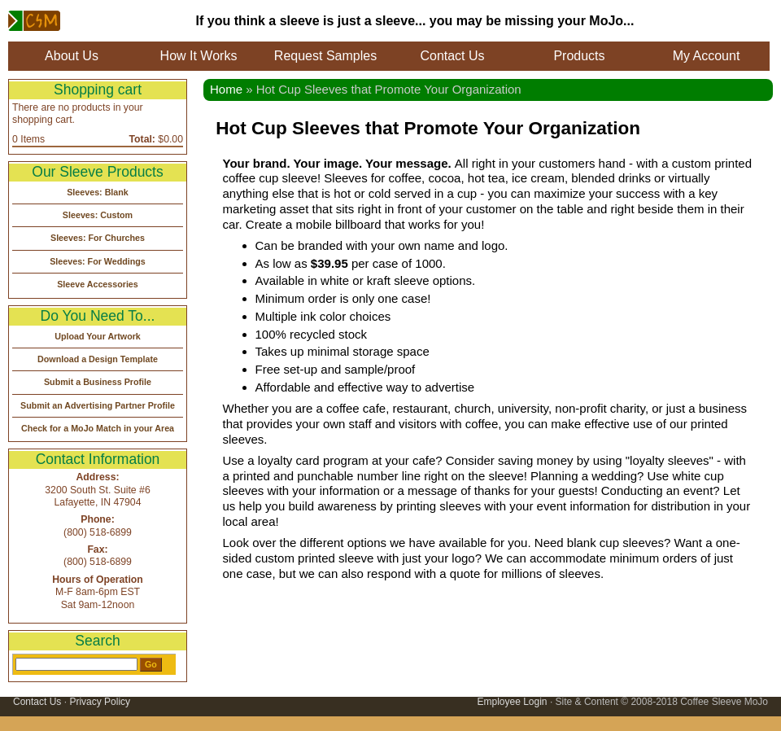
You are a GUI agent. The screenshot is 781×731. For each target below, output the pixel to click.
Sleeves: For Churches (97, 238)
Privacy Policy (99, 701)
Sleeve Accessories (97, 284)
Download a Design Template (97, 359)
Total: (142, 139)
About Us (71, 56)
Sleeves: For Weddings (98, 261)
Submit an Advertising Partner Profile (97, 405)
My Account (706, 56)
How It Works (199, 56)
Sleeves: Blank (98, 192)
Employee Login (512, 701)
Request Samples (325, 56)
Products (578, 56)
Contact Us (452, 56)
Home (226, 89)
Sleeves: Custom (98, 215)
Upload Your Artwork (98, 336)
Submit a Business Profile (97, 382)
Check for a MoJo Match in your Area (97, 428)
